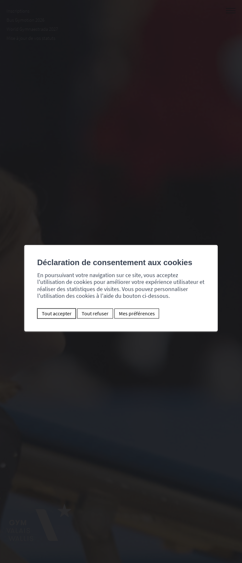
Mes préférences (137, 313)
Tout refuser (95, 313)
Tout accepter (57, 313)
